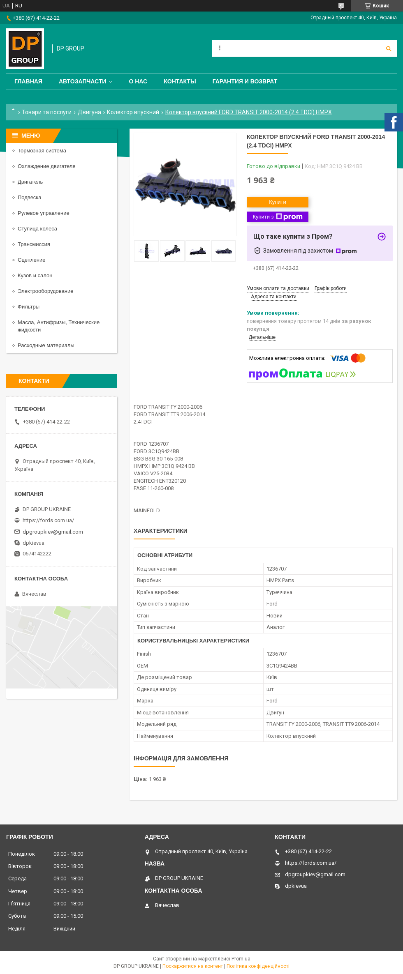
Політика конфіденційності (258, 966)
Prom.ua (241, 959)
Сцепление (31, 260)
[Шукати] (388, 48)
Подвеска (30, 197)
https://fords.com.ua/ (48, 520)
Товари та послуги (47, 112)
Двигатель (30, 182)
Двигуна (89, 112)
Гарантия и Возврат (245, 81)
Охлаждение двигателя (46, 166)
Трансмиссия (34, 244)
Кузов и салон (35, 275)
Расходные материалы (46, 345)
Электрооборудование (46, 291)
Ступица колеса (37, 229)
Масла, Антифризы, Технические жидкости (59, 326)
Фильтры (28, 307)
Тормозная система (42, 150)
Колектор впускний (133, 112)
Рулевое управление (43, 213)
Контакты (180, 81)
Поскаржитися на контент (192, 966)
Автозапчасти (83, 81)
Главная (28, 81)
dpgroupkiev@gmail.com (53, 532)
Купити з (277, 217)
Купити (277, 202)
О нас (138, 81)
